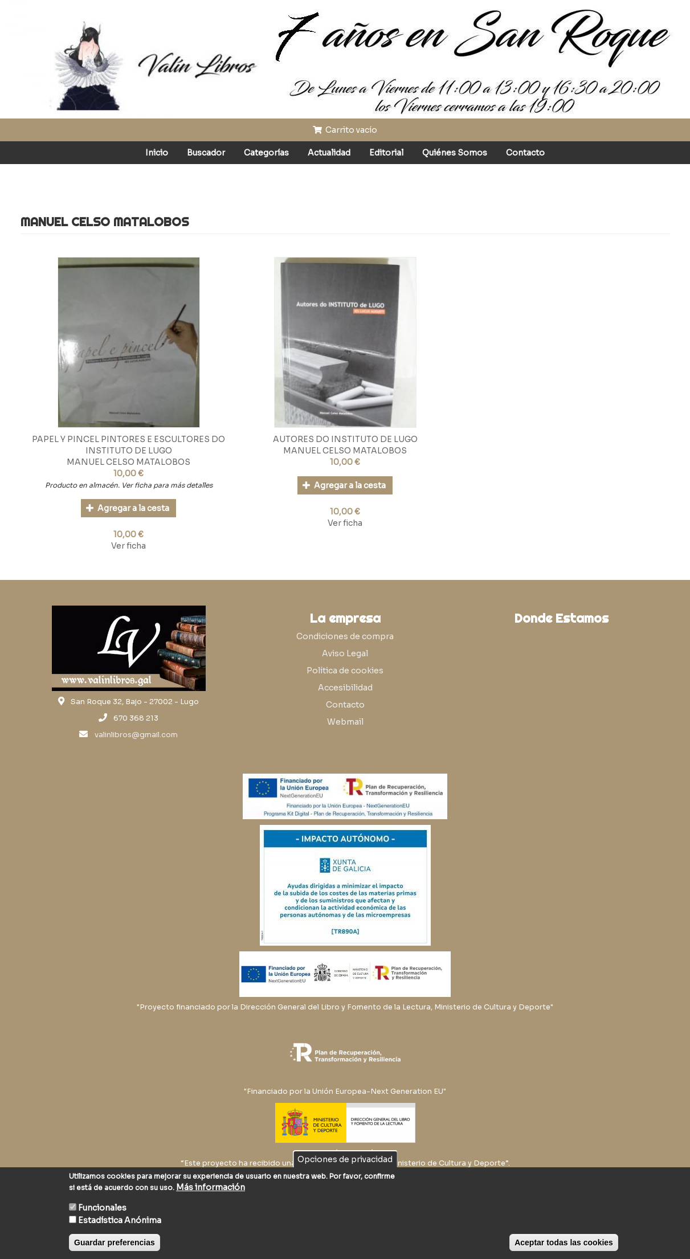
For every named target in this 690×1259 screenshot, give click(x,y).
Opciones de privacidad (345, 1159)
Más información (210, 1187)
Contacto (525, 153)
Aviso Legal (345, 653)
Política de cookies (345, 670)
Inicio (156, 153)
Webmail (345, 722)
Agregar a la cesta (128, 508)
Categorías (266, 153)
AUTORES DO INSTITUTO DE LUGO (345, 439)
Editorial (386, 153)
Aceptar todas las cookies (564, 1242)
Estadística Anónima (119, 1220)
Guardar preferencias (114, 1242)
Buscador (206, 153)
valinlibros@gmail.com (136, 734)
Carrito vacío (345, 130)
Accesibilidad (345, 687)
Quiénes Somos (454, 153)
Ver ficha (128, 546)
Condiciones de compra (345, 636)
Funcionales (102, 1208)
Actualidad (329, 153)
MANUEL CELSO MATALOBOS (128, 462)
